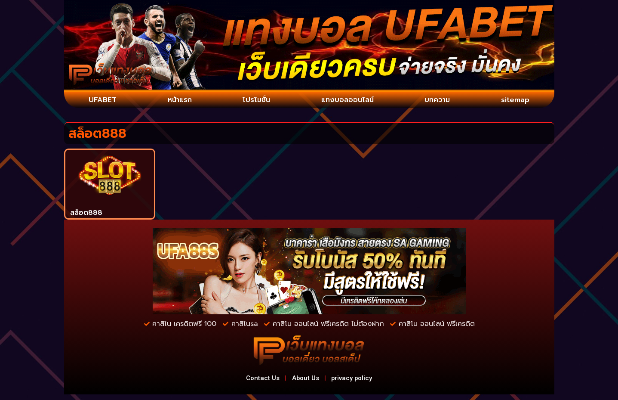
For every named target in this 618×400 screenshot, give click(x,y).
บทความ (437, 100)
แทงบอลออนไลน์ (346, 100)
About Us (305, 381)
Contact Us (254, 381)
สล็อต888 (86, 214)
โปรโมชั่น (254, 100)
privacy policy (360, 381)
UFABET (102, 100)
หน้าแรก (178, 100)
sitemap (515, 100)
